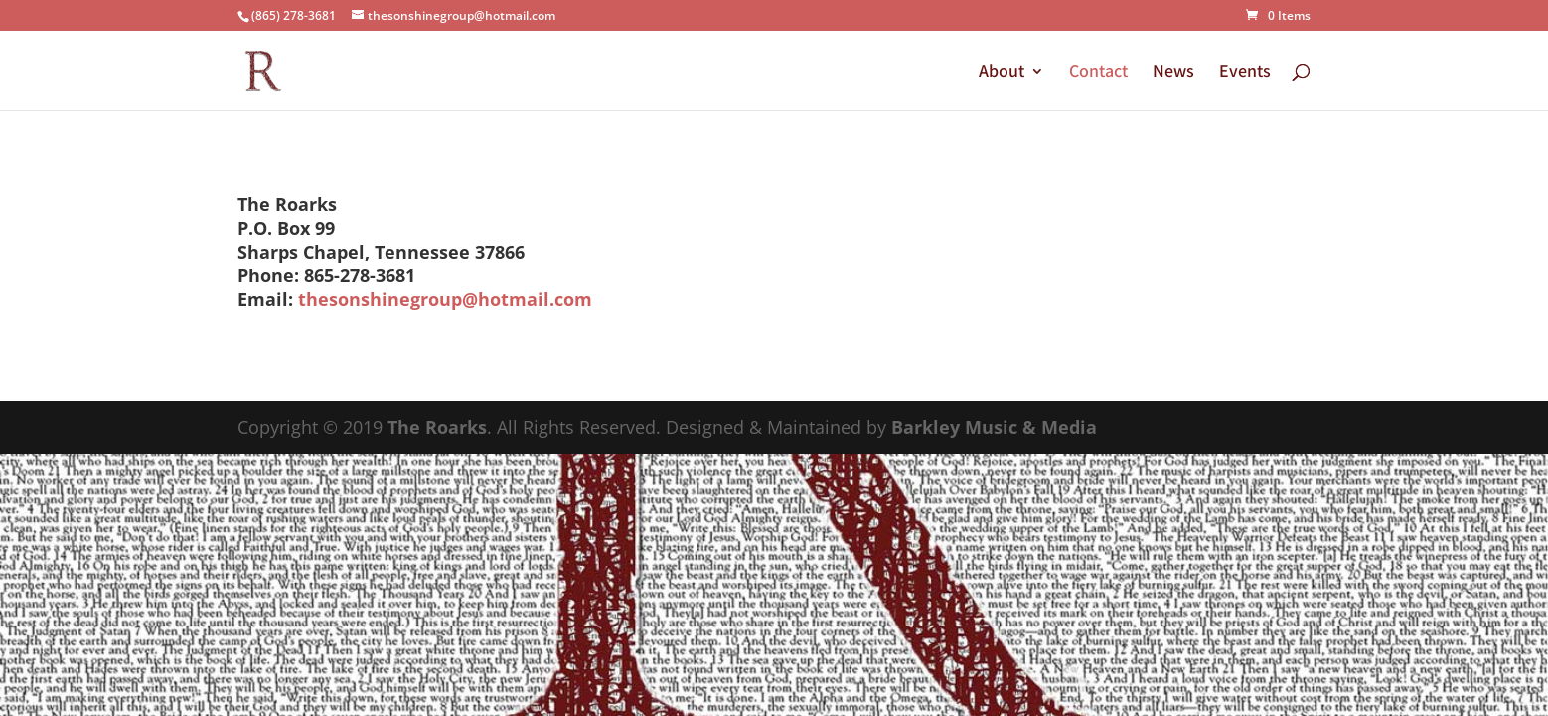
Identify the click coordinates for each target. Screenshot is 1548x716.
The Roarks (437, 427)
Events (1245, 73)
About (1001, 73)
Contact (1098, 73)
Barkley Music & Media (994, 427)
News (1173, 73)
